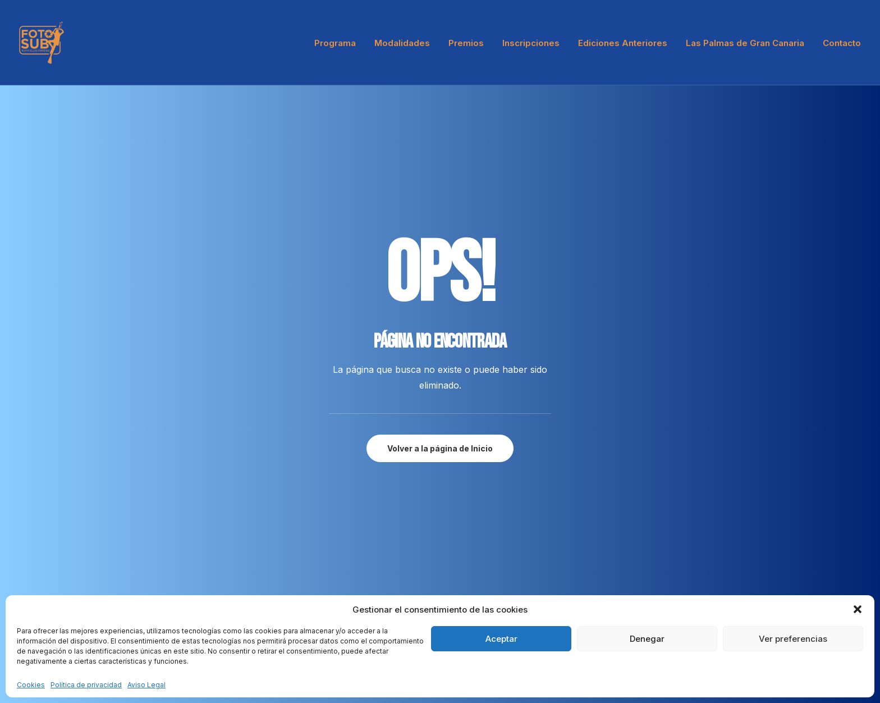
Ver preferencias (793, 638)
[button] (857, 609)
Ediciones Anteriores (622, 43)
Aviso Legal (146, 685)
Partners (244, 562)
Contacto (842, 43)
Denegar (647, 638)
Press (239, 578)
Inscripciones (531, 43)
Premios (466, 43)
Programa (335, 43)
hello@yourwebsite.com (63, 546)
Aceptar (501, 638)
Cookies (31, 685)
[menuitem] (339, 42)
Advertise (246, 593)
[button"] (795, 511)
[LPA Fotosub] (41, 42)
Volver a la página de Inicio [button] (440, 299)
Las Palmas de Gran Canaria (745, 43)
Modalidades (402, 43)
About (239, 546)
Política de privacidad (86, 685)
